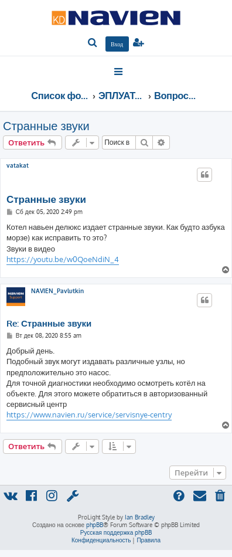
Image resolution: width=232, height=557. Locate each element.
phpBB (94, 524)
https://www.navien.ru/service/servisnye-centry (89, 414)
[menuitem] (93, 43)
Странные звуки (46, 125)
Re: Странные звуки (48, 323)
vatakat (17, 165)
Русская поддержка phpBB (116, 532)
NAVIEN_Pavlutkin (57, 290)
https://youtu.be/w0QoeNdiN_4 (62, 259)
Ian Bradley (140, 517)
